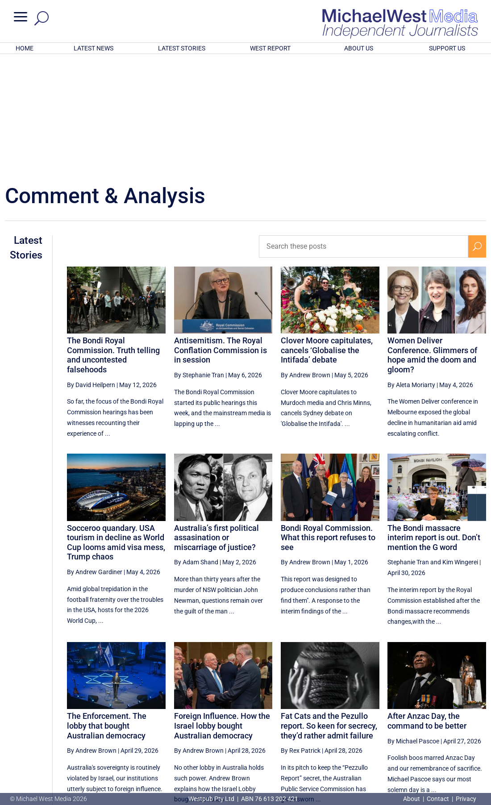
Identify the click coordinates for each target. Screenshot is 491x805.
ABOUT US (358, 48)
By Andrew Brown (305, 258)
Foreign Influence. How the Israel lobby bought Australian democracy (222, 608)
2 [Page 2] (439, 720)
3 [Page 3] (458, 720)
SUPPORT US (447, 48)
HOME (24, 48)
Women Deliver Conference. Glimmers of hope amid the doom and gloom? (432, 238)
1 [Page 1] (420, 720)
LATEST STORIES (181, 48)
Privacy (466, 798)
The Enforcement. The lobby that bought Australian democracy (106, 608)
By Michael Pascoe (413, 624)
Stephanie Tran (408, 445)
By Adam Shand (196, 445)
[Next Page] (477, 720)
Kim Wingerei (460, 445)
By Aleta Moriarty (411, 267)
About (412, 798)
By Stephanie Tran (199, 258)
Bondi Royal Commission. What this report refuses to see (328, 420)
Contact (438, 798)
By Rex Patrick (300, 633)
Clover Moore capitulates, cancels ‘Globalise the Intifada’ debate (327, 233)
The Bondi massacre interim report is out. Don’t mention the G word (433, 420)
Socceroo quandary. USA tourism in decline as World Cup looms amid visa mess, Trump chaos (116, 425)
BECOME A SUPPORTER (446, 750)
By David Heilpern (91, 267)
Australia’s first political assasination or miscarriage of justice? (216, 420)
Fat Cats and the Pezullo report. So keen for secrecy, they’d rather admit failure (329, 608)
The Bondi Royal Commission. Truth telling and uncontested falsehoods (113, 238)
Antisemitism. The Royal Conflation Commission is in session (220, 233)
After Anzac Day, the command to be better (426, 603)
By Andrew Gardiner (94, 455)
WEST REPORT (270, 48)
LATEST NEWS (93, 48)
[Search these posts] (363, 129)
